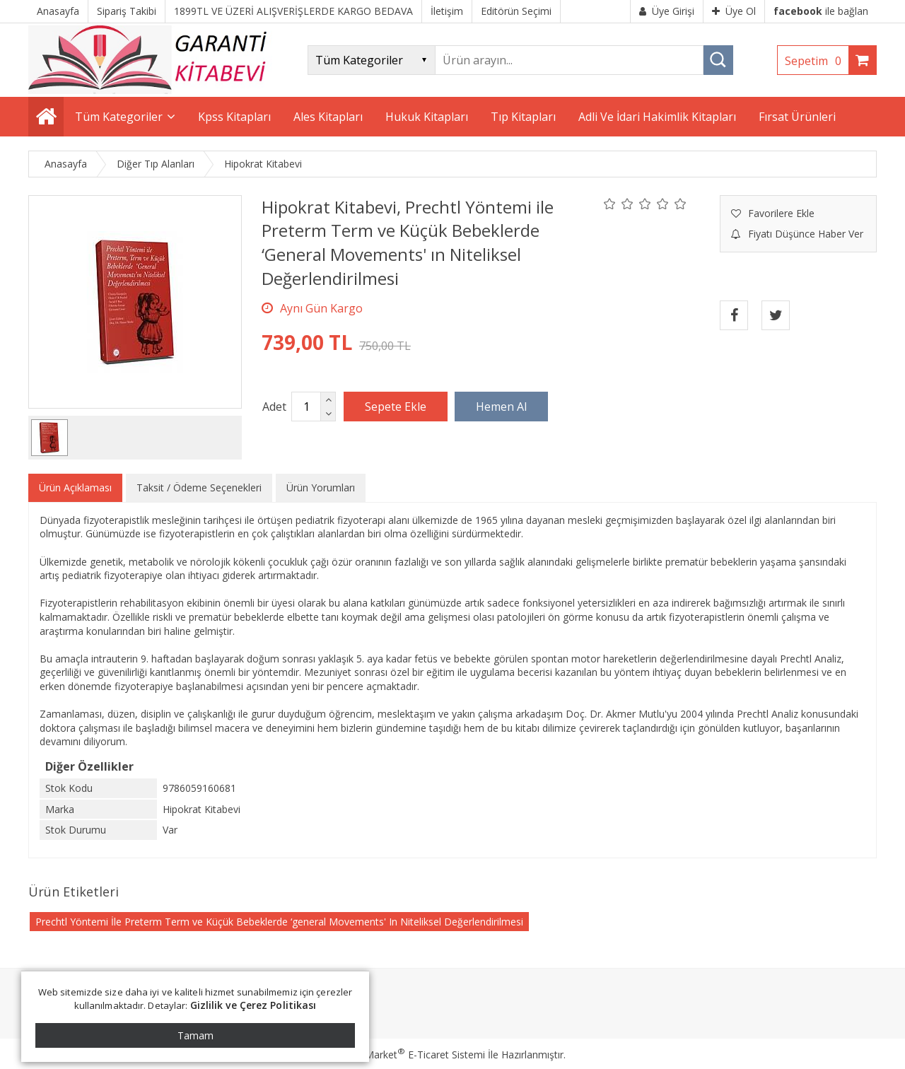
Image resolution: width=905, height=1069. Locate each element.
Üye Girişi (666, 11)
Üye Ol (734, 11)
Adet (274, 406)
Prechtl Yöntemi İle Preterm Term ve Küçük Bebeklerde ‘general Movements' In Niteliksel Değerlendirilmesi (279, 921)
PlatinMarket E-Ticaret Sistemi (412, 1054)
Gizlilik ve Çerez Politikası (253, 1005)
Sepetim (816, 61)
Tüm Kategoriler (119, 116)
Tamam (195, 1035)
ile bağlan (820, 11)
